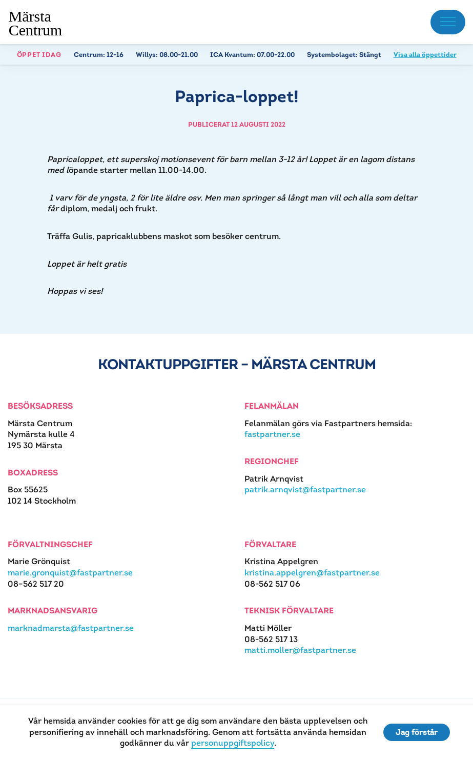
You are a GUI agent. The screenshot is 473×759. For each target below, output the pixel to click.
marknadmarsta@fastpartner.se (71, 628)
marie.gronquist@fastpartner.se (70, 572)
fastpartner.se (272, 434)
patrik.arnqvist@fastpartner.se (305, 489)
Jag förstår (417, 732)
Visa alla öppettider (425, 54)
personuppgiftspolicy (232, 742)
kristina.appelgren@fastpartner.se (312, 572)
